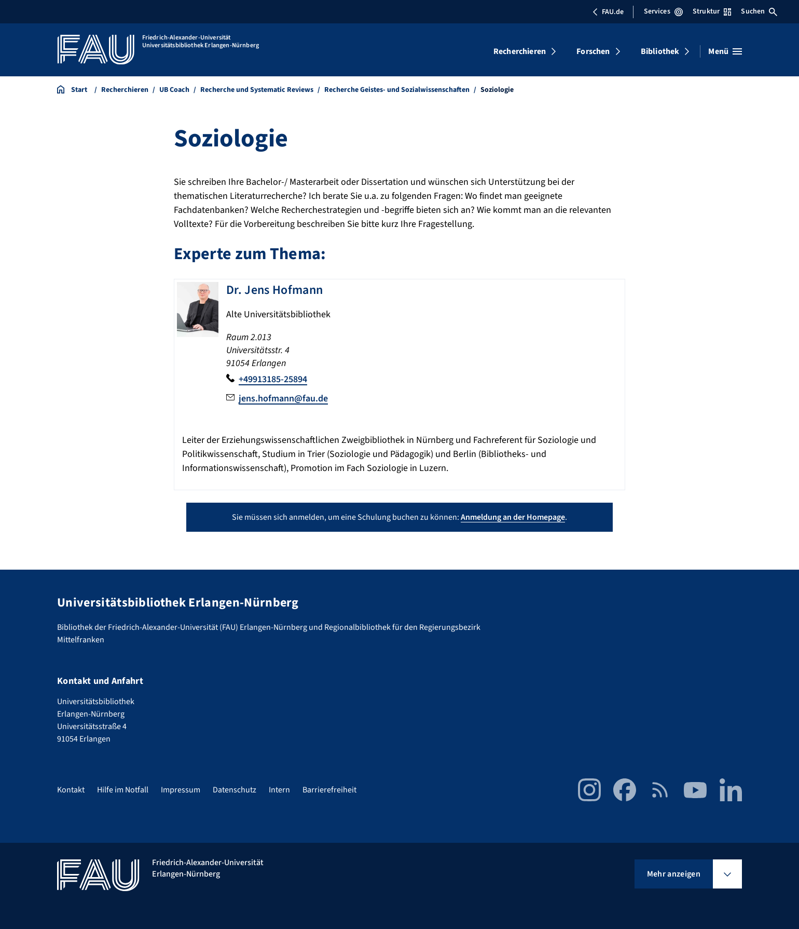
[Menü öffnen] (725, 51)
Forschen (593, 51)
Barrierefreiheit (329, 790)
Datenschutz (234, 790)
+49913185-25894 (273, 379)
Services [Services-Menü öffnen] (663, 11)
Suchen (759, 11)
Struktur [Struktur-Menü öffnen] (712, 11)
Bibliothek (660, 51)
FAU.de (608, 12)
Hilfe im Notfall (122, 790)
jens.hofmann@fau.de (283, 398)
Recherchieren (519, 51)
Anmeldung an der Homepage (513, 517)
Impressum (180, 790)
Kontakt (71, 790)
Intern (279, 790)
